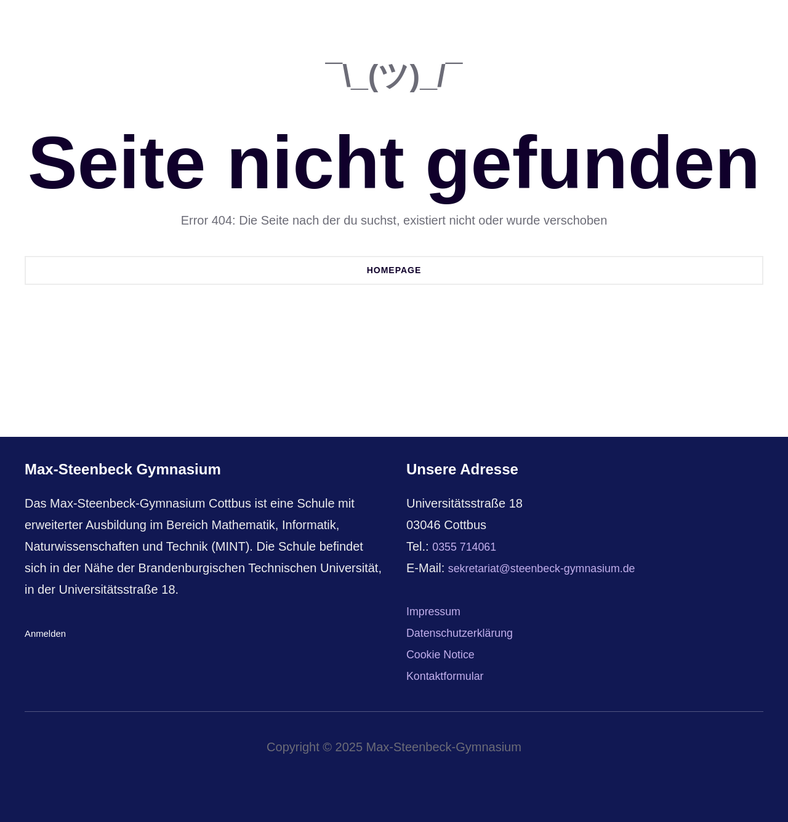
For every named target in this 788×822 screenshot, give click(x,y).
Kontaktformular (449, 675)
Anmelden (47, 633)
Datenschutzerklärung (466, 632)
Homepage (394, 270)
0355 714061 (468, 546)
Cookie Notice (444, 654)
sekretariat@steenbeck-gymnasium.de (553, 568)
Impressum (436, 611)
